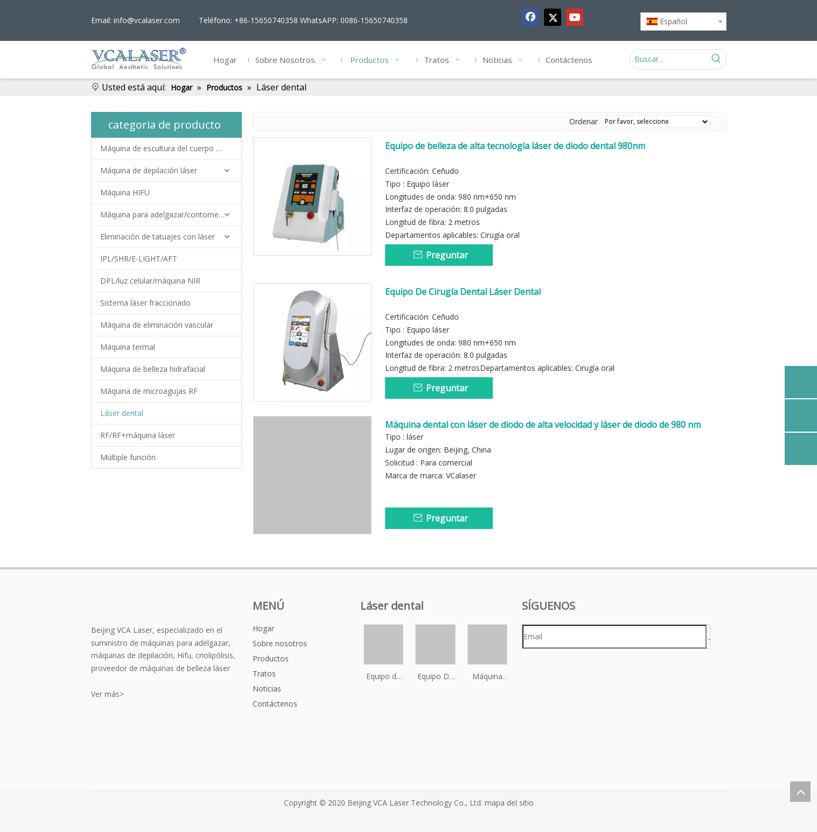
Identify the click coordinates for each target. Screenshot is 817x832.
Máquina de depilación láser (148, 170)
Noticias (267, 688)
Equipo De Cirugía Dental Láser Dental (463, 292)
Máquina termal (127, 347)
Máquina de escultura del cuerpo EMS (166, 148)
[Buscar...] (668, 59)
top (800, 791)
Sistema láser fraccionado (145, 303)
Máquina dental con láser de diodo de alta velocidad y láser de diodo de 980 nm (543, 425)
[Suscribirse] (709, 639)
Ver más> (107, 694)
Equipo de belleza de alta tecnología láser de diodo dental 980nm (515, 146)
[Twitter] (552, 17)
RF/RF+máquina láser (137, 435)
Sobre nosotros (280, 643)
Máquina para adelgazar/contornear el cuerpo (170, 214)
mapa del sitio (509, 803)
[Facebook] (530, 17)
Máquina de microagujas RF (149, 391)
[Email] (614, 636)
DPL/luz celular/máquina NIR (150, 281)
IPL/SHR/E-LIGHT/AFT (138, 258)
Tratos (264, 673)
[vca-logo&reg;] (120, 606)
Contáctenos (275, 704)
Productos (271, 658)
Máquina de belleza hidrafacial (152, 369)
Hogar (263, 628)
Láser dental (121, 413)
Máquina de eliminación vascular (156, 325)
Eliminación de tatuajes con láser (157, 236)
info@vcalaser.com (147, 20)
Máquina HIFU (125, 192)
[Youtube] (574, 17)
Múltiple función (128, 457)
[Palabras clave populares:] (716, 59)
